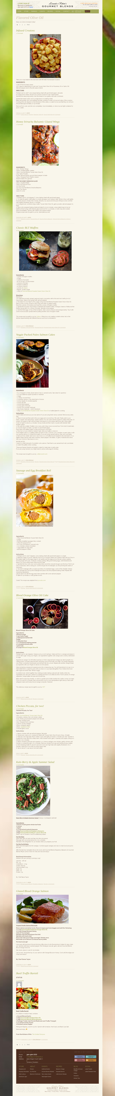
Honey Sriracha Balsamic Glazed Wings (38, 121)
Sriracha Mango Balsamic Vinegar (61, 219)
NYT (44, 687)
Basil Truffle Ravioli (27, 973)
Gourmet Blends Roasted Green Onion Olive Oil (36, 291)
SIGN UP (26, 3)
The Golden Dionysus (38, 1034)
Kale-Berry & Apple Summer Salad (35, 761)
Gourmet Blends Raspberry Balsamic (32, 831)
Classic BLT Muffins (27, 227)
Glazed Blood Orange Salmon (32, 891)
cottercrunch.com (42, 454)
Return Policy (48, 1091)
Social (58, 11)
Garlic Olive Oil (24, 114)
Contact (66, 11)
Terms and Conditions (65, 1091)
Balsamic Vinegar (25, 219)
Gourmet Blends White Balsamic (31, 1019)
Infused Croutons (25, 30)
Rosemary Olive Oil (38, 114)
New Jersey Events (46, 1074)
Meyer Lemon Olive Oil (26, 884)
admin (28, 113)
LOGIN (20, 3)
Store (26, 11)
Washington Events (46, 1076)
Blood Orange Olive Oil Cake (32, 595)
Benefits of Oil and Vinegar (27, 327)
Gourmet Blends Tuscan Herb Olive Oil (31, 715)
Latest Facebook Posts (90, 1071)
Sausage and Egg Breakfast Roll (33, 470)
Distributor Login (23, 1076)
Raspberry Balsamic (38, 884)
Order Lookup (22, 1074)
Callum (39, 316)
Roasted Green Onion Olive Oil (51, 327)
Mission (32, 1069)
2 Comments (20, 230)
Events (42, 11)
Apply (31, 7)
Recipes (50, 11)
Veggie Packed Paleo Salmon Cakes (35, 334)
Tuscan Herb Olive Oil (49, 114)
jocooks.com (42, 580)
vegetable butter (25, 727)
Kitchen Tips (77, 1078)
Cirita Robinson (29, 326)
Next (28, 24)
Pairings (34, 11)
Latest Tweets (88, 1069)
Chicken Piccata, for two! (30, 705)
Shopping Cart (22, 1069)
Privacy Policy (55, 1091)
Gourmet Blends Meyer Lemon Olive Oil (33, 832)
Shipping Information (24, 1071)
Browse (87, 11)
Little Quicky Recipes (61, 1074)
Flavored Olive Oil (34, 219)
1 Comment (19, 33)
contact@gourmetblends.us (35, 1057)
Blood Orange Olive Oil (30, 647)
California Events (46, 1069)
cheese (25, 288)
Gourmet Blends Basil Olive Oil (31, 1017)
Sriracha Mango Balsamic (46, 219)
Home (19, 11)
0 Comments (20, 337)
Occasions (76, 1075)
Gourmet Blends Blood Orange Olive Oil (34, 929)
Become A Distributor (35, 1074)
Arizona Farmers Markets (48, 1071)
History (75, 1073)
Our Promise (33, 1071)
